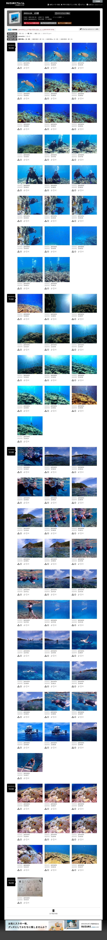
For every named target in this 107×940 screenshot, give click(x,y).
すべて (28, 36)
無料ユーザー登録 (55, 4)
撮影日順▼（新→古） (38, 39)
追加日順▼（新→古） (67, 39)
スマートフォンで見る (62, 13)
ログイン (82, 4)
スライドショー (47, 33)
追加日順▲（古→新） (52, 39)
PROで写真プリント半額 (70, 4)
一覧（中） (30, 33)
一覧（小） (21, 33)
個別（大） (38, 33)
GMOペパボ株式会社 (99, 5)
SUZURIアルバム (15, 4)
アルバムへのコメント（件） (89, 29)
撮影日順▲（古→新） (24, 39)
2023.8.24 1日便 (31, 13)
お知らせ (91, 4)
